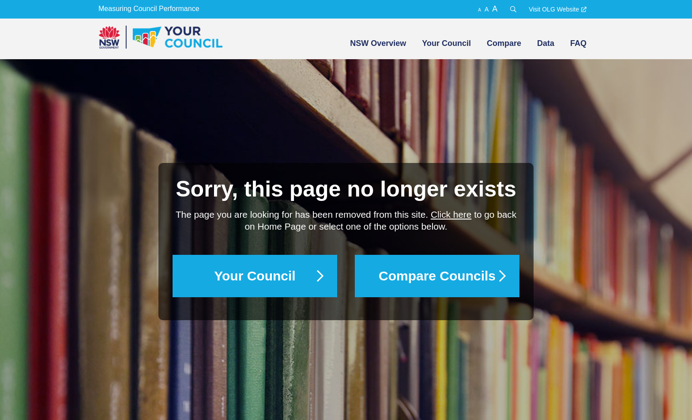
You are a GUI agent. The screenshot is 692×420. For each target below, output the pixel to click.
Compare (504, 43)
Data (545, 43)
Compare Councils (437, 276)
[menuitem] (377, 43)
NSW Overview (378, 43)
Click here (451, 214)
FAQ (578, 43)
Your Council (446, 43)
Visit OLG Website (554, 9)
